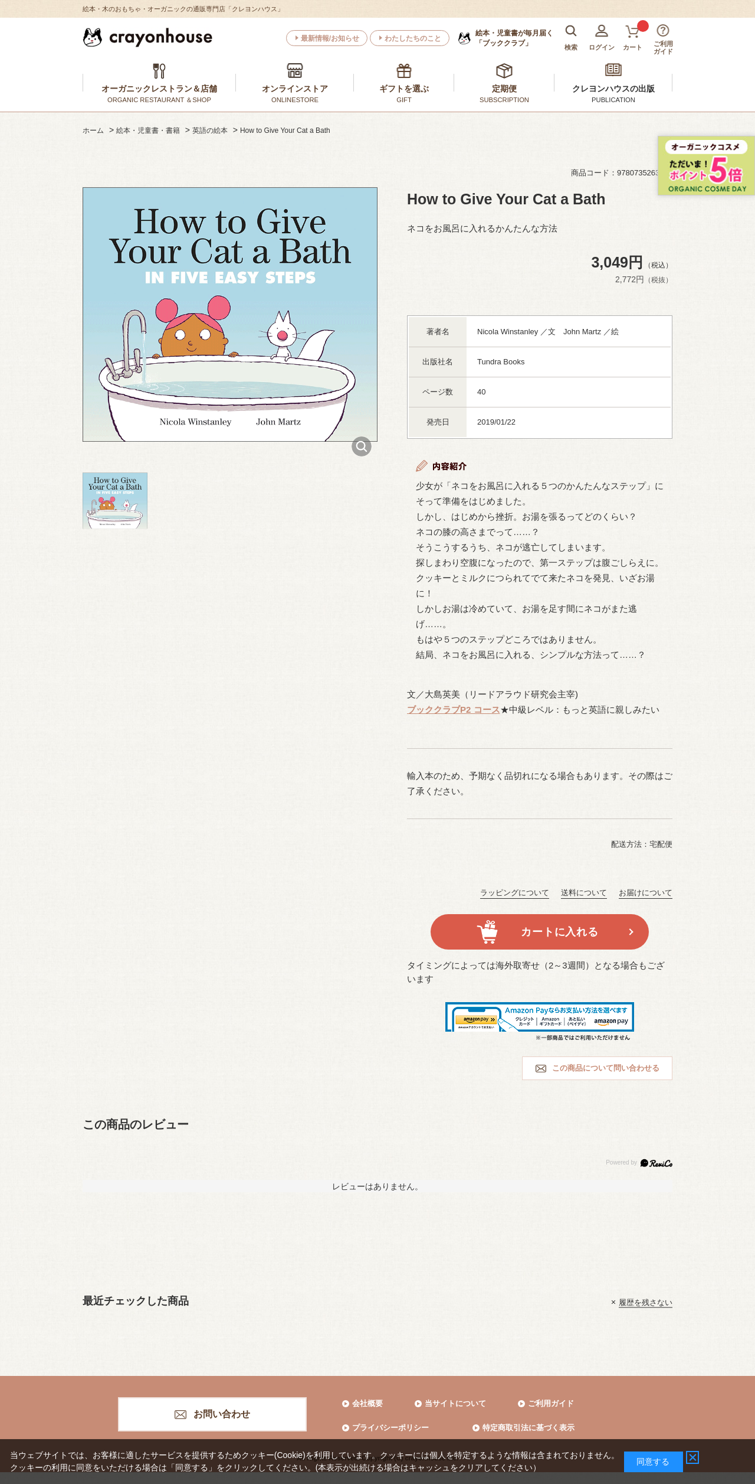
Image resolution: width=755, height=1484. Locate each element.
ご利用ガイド (551, 1403)
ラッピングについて (514, 892)
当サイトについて (455, 1403)
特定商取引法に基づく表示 (528, 1427)
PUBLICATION (613, 99)
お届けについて (645, 892)
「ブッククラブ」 (514, 37)
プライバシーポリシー (390, 1427)
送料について (584, 892)
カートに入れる (559, 932)
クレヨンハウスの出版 (613, 88)
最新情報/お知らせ (330, 38)
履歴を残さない (645, 1301)
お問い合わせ (221, 1414)
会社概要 (367, 1403)
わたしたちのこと (413, 38)
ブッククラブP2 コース (453, 710)
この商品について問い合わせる (605, 1068)
